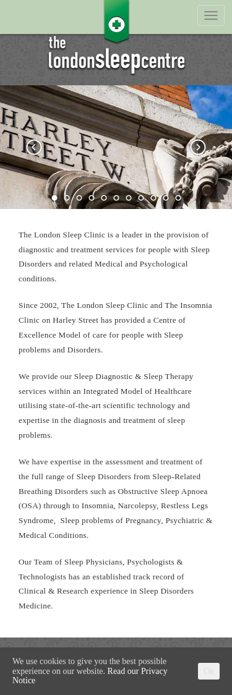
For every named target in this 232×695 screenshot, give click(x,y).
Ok (209, 671)
